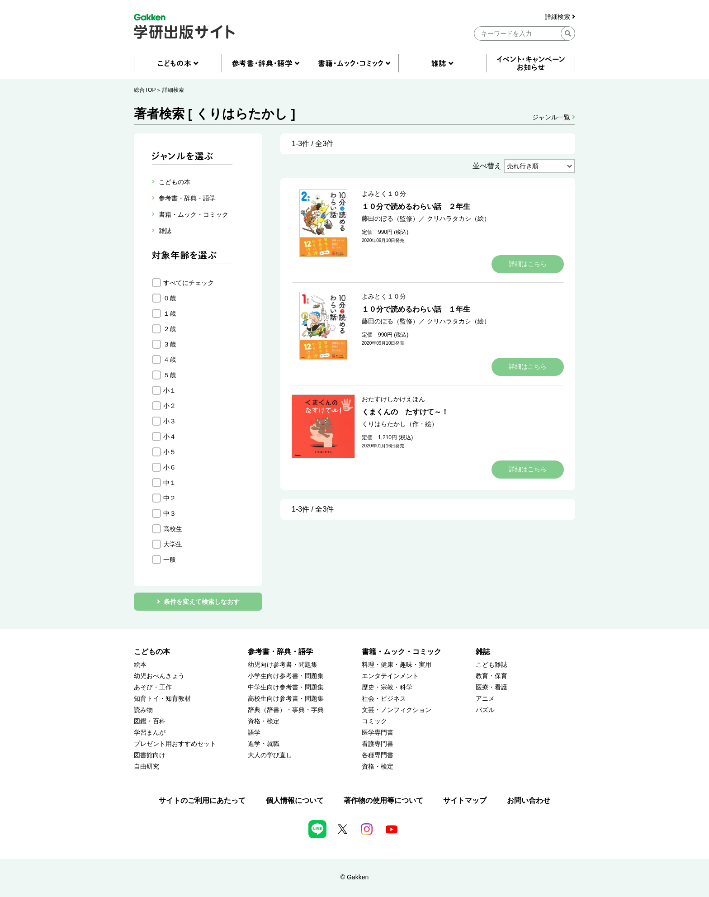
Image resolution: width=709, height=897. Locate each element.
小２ (169, 405)
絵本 (140, 664)
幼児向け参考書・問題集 (282, 664)
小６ (169, 467)
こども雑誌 (491, 664)
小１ (169, 390)
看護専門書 (377, 743)
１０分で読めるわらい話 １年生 (416, 309)
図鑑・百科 (149, 721)
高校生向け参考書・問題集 (286, 698)
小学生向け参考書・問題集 (286, 676)
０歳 (169, 298)
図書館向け (149, 755)
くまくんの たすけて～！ (405, 412)
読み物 (143, 710)
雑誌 (483, 651)
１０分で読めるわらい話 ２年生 (416, 206)
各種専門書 (377, 755)
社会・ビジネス (384, 698)
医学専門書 (377, 732)
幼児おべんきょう (159, 676)
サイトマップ (465, 800)
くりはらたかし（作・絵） (400, 423)
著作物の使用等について (383, 800)
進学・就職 (263, 743)
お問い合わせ (528, 800)
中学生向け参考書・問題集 (286, 687)
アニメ (485, 698)
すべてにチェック (188, 282)
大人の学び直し (270, 755)
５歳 (169, 375)
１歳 (169, 313)
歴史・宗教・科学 (387, 687)
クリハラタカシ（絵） (458, 218)
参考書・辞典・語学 (280, 651)
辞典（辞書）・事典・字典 (286, 710)
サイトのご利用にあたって (202, 800)
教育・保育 (491, 676)
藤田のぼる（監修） (390, 218)
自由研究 (146, 766)
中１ (169, 482)
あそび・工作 (153, 687)
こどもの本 (152, 651)
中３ (169, 513)
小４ (169, 436)
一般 (169, 559)
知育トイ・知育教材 (162, 698)
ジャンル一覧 (553, 117)
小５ (169, 452)
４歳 (169, 359)
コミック (374, 721)
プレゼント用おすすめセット (175, 743)
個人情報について (295, 800)
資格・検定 (263, 721)
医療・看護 (491, 687)
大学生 (172, 544)
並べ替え (487, 166)
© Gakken (354, 877)
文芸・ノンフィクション (396, 710)
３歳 (169, 344)
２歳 (169, 328)
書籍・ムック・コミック (401, 651)
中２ (169, 498)
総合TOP (145, 90)
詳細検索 (560, 17)
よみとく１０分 (384, 193)
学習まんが (149, 732)
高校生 (172, 528)
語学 (254, 732)
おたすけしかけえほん (393, 399)
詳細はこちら (528, 263)
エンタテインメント (390, 676)
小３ (169, 421)
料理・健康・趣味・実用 (396, 664)
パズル (485, 710)
